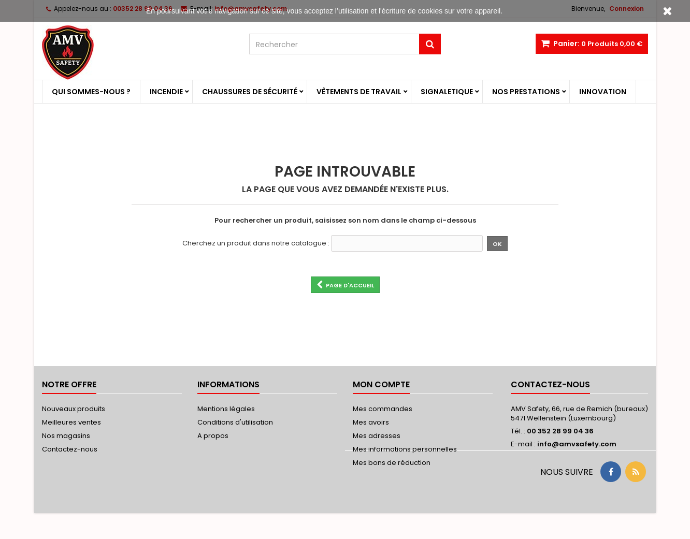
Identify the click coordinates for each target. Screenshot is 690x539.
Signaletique (447, 91)
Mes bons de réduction (391, 463)
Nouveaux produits (73, 409)
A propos (212, 436)
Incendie (166, 91)
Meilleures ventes (71, 422)
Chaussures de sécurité (249, 91)
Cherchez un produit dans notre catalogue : (255, 243)
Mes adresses (376, 436)
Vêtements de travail (359, 91)
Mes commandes (382, 409)
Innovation (602, 91)
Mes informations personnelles (405, 449)
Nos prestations (526, 91)
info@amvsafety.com (576, 444)
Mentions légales (226, 409)
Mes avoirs (371, 422)
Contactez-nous (69, 449)
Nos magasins (66, 436)
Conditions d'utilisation (235, 422)
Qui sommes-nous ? (91, 91)
